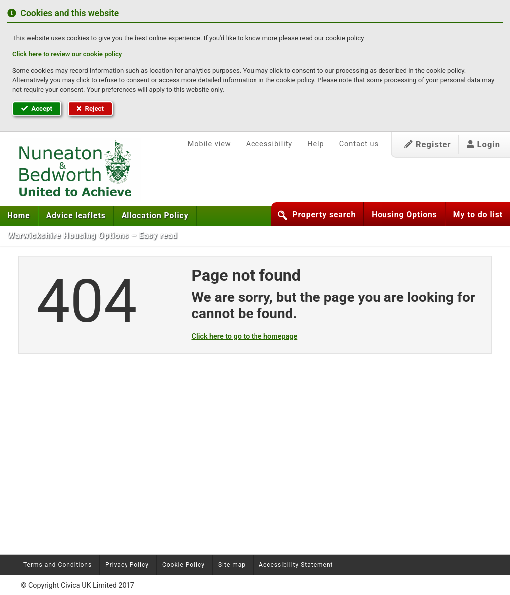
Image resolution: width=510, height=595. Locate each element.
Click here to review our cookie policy (67, 54)
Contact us (359, 144)
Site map (232, 564)
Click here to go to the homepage (245, 336)
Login (483, 144)
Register (427, 144)
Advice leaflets (76, 215)
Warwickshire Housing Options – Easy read (93, 235)
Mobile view (209, 144)
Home (18, 215)
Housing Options (404, 214)
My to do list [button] (478, 214)
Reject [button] (90, 108)
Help (315, 144)
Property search (324, 214)
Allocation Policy (155, 215)
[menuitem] (19, 216)
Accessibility (269, 144)
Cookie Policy (183, 564)
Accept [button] (36, 108)
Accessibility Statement (296, 564)
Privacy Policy (127, 564)
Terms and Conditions (57, 564)
